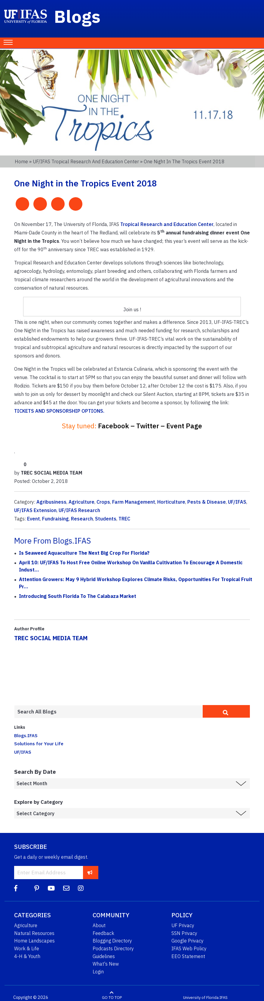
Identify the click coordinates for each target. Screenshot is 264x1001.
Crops (103, 502)
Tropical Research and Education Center (166, 224)
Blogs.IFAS (26, 735)
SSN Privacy (184, 933)
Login (98, 972)
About (99, 925)
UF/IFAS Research (79, 510)
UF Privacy (182, 925)
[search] (226, 711)
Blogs (77, 16)
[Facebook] (15, 888)
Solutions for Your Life (38, 743)
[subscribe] (90, 872)
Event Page (184, 425)
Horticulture (171, 502)
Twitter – (150, 425)
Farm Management (133, 502)
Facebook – (116, 425)
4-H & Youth (27, 956)
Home (21, 161)
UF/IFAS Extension (35, 510)
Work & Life (26, 948)
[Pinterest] (36, 888)
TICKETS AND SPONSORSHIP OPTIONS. (59, 411)
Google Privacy (187, 941)
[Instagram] (81, 888)
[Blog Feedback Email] (66, 888)
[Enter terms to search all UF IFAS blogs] (108, 711)
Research (82, 519)
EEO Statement (188, 956)
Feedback (103, 933)
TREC (124, 519)
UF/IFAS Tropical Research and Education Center (86, 161)
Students (105, 519)
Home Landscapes (34, 941)
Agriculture (81, 502)
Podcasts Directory (113, 948)
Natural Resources (34, 933)
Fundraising (55, 519)
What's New (106, 964)
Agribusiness (51, 502)
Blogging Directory (112, 941)
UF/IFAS (237, 502)
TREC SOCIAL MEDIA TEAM (50, 638)
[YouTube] (51, 888)
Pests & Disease (206, 502)
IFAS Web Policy (189, 948)
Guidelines (104, 956)
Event (33, 519)
